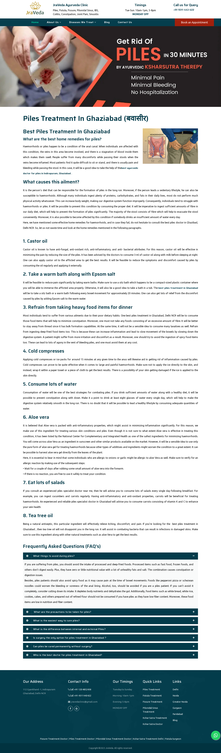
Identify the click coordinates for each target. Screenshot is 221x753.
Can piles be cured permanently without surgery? (59, 646)
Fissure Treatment (152, 701)
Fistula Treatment (152, 695)
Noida (176, 695)
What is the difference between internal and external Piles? (66, 629)
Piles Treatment (151, 689)
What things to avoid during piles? (50, 556)
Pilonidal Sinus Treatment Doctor (113, 738)
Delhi (175, 689)
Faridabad (178, 714)
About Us (54, 22)
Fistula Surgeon (173, 738)
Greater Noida (180, 701)
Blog (107, 22)
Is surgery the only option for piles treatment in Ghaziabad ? (66, 638)
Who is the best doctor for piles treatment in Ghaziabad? (64, 655)
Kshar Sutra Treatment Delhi (148, 738)
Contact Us (125, 22)
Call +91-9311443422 (80, 695)
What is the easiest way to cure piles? (53, 620)
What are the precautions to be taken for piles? (58, 612)
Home (35, 22)
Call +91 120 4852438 (80, 689)
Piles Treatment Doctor (81, 738)
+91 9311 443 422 (184, 10)
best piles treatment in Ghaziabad (178, 288)
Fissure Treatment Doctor (54, 738)
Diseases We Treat (82, 22)
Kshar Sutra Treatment (155, 718)
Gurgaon (177, 708)
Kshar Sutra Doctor (153, 724)
